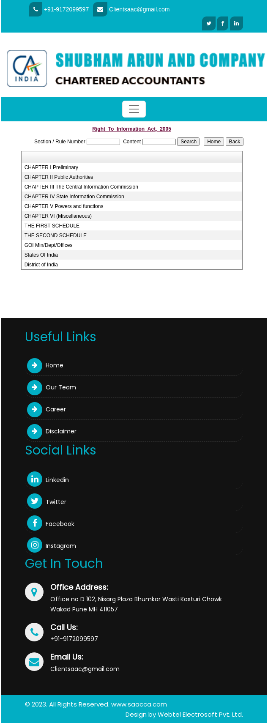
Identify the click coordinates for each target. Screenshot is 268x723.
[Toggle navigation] (134, 109)
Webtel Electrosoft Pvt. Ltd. (200, 714)
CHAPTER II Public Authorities (59, 177)
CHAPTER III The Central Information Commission (81, 187)
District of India (41, 265)
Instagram (51, 546)
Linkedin (48, 480)
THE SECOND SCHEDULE (56, 235)
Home (45, 365)
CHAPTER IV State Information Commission (74, 197)
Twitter (46, 502)
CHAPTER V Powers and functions (64, 206)
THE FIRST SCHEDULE (52, 226)
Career (46, 409)
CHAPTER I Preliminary (51, 167)
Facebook (50, 524)
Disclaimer (52, 431)
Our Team (51, 387)
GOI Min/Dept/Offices (49, 245)
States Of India (41, 255)
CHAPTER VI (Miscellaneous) (58, 216)
